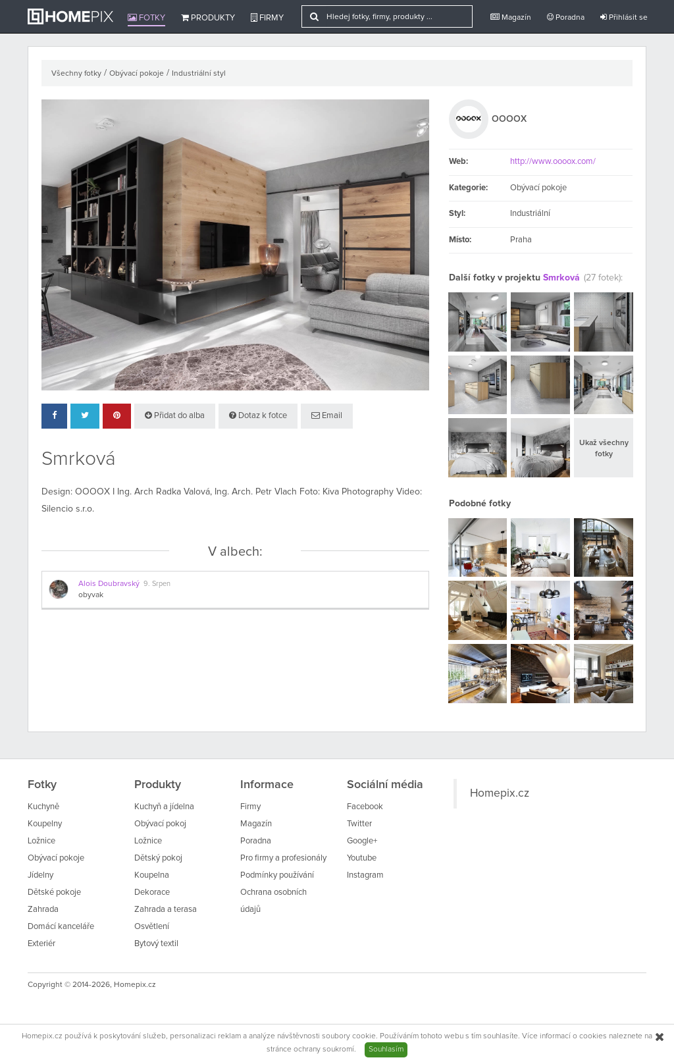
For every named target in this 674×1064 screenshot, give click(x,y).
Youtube (361, 858)
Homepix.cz (499, 793)
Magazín (510, 17)
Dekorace (152, 892)
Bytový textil (156, 944)
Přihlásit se (624, 17)
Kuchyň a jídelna (164, 807)
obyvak (90, 595)
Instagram (365, 875)
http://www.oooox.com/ (553, 161)
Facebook (365, 807)
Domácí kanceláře (61, 926)
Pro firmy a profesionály (283, 858)
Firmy (267, 17)
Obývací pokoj (160, 824)
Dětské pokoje (54, 892)
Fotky (146, 17)
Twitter (359, 824)
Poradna (565, 17)
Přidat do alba (175, 415)
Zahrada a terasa (165, 909)
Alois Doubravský (109, 584)
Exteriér (41, 944)
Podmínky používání (277, 875)
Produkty (208, 17)
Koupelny (45, 824)
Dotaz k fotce (258, 415)
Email (326, 415)
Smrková (561, 277)
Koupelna (151, 875)
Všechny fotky (76, 74)
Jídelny (40, 875)
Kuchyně (43, 807)
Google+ (362, 841)
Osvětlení (151, 926)
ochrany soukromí (324, 1049)
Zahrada (43, 909)
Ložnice (41, 841)
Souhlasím (386, 1049)
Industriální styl (199, 74)
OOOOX (509, 119)
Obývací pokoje (136, 74)
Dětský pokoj (158, 858)
